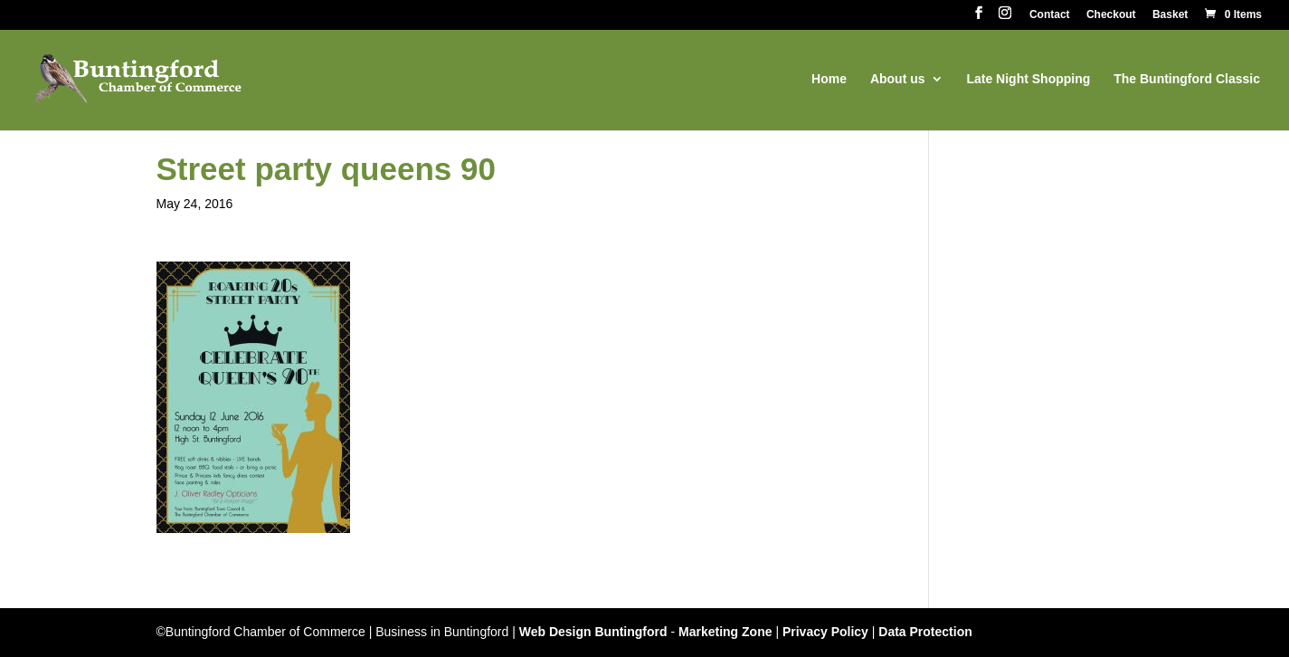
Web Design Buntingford (593, 631)
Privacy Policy (825, 631)
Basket (1170, 15)
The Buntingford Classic (1187, 79)
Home (829, 79)
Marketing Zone (725, 631)
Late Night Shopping (1028, 79)
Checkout (1111, 15)
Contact (1049, 15)
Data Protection (924, 631)
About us (897, 79)
